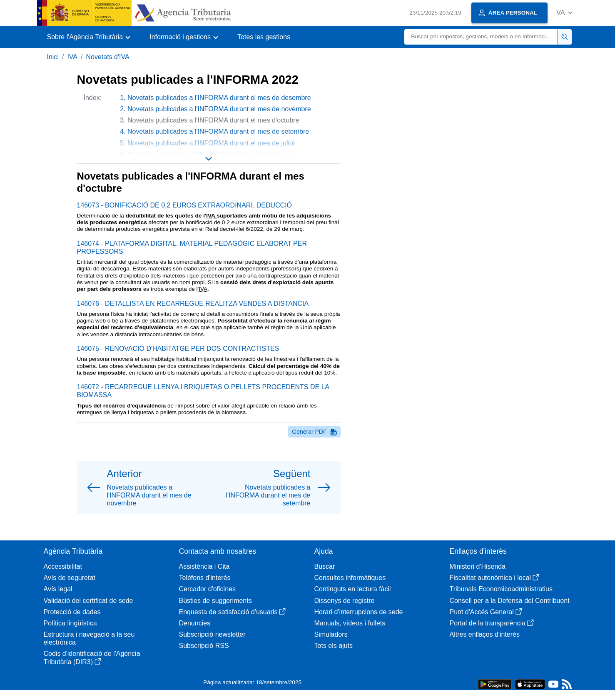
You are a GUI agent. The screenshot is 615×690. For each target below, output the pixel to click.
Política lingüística (70, 623)
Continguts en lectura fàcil (352, 588)
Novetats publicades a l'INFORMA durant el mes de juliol (210, 143)
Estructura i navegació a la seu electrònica (89, 638)
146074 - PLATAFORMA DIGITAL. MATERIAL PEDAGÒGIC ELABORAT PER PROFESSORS (192, 247)
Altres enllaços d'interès (485, 634)
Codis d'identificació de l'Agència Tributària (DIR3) (92, 657)
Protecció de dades (72, 611)
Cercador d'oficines (207, 588)
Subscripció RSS (204, 645)
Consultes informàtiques (350, 577)
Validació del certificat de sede (88, 600)
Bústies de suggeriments (215, 600)
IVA (72, 56)
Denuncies (195, 623)
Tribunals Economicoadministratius (501, 588)
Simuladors (331, 634)
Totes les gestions (263, 36)
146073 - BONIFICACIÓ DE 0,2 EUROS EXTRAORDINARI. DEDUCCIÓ (184, 205)
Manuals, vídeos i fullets (350, 623)
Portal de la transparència (492, 623)
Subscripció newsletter (212, 634)
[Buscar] (481, 37)
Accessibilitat (63, 566)
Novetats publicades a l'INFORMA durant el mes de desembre (219, 97)
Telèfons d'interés (205, 577)
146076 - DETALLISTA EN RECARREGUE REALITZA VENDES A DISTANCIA (193, 303)
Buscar (324, 566)
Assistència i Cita (204, 566)
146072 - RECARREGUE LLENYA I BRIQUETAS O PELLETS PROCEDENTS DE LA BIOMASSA (203, 390)
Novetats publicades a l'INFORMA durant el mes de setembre (218, 131)
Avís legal (58, 588)
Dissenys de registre (344, 600)
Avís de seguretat (69, 577)
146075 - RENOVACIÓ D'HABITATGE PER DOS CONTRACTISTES (178, 348)
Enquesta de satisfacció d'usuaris (232, 611)
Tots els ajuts (333, 645)
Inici (53, 56)
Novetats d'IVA (107, 56)
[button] (564, 12)
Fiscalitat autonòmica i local (495, 577)
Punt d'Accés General (486, 611)
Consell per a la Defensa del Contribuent (510, 600)
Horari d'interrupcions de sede (358, 611)
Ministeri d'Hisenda (478, 566)
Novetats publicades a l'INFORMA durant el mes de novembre (219, 108)
